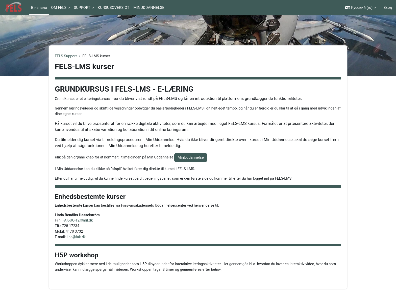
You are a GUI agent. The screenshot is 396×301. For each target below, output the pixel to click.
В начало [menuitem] (39, 7)
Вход (387, 7)
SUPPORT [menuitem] (82, 7)
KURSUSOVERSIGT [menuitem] (114, 7)
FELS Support (66, 56)
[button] (360, 7)
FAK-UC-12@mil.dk (78, 222)
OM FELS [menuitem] (58, 7)
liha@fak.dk (77, 239)
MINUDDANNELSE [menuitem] (148, 7)
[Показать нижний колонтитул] (383, 288)
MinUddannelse (195, 158)
